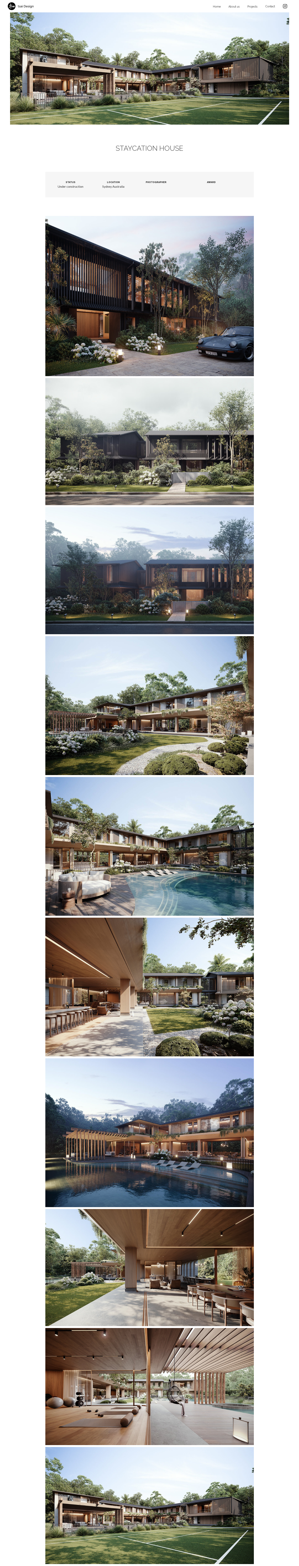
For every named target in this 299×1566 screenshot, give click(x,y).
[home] (21, 6)
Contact (270, 6)
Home (217, 6)
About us (234, 6)
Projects (252, 6)
